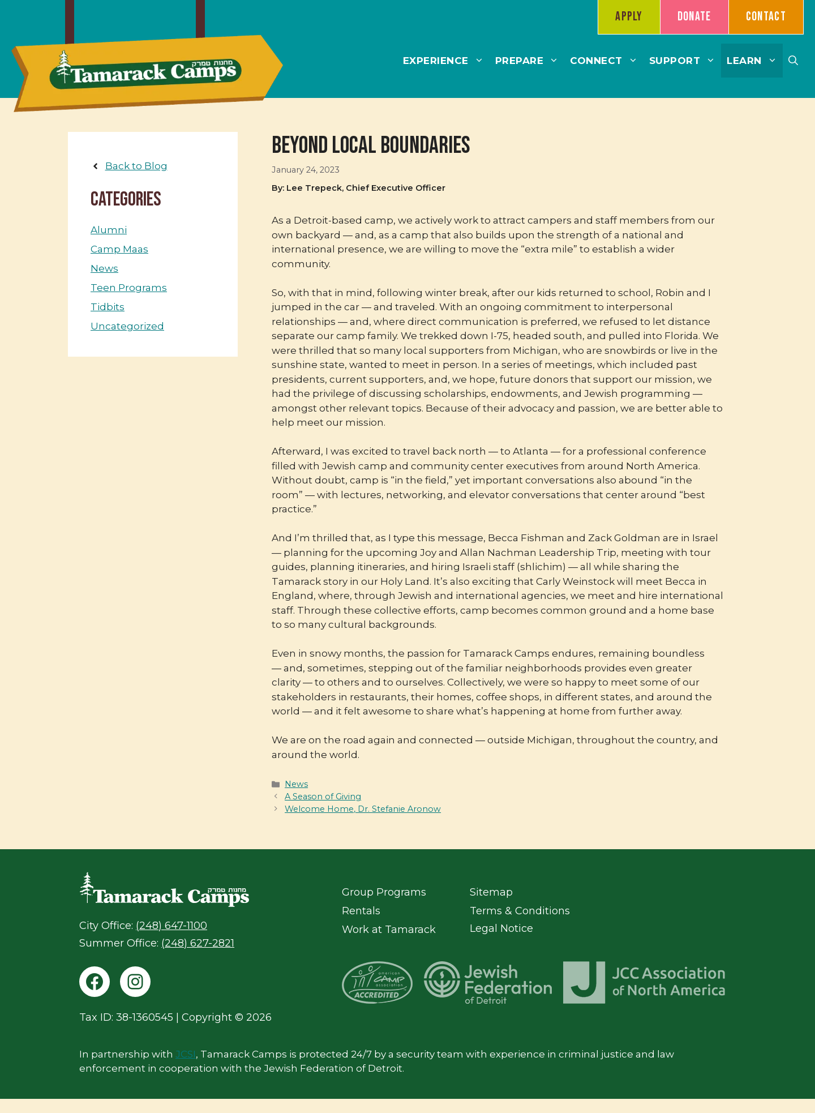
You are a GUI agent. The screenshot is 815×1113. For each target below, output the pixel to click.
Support (685, 61)
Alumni (109, 230)
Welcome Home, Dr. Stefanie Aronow (363, 809)
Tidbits (108, 307)
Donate (694, 16)
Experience (446, 61)
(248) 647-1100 (171, 925)
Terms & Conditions (520, 911)
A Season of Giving (323, 796)
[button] (793, 61)
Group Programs (384, 892)
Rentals (361, 911)
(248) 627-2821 (197, 943)
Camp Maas (119, 249)
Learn (755, 61)
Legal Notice (501, 928)
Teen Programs (129, 287)
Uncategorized (127, 326)
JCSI (185, 1054)
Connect (607, 61)
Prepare (530, 61)
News (296, 784)
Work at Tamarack (389, 929)
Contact (766, 16)
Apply (629, 16)
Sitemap (491, 892)
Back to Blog (136, 166)
